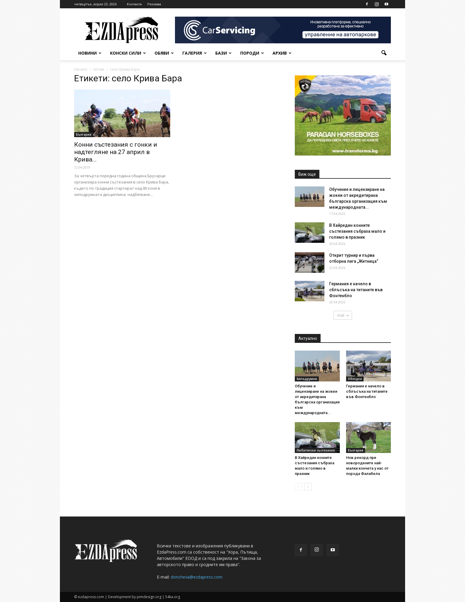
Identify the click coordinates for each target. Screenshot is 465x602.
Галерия (194, 53)
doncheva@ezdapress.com (196, 577)
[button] (384, 53)
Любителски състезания (316, 450)
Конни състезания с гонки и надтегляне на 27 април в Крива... (115, 152)
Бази (223, 53)
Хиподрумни (307, 379)
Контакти (134, 4)
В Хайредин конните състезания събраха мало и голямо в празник (357, 231)
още (343, 315)
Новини (89, 53)
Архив (282, 53)
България (83, 134)
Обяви (164, 53)
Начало (80, 69)
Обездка (355, 379)
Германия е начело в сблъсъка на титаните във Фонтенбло (356, 289)
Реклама (154, 4)
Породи (252, 53)
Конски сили (128, 53)
